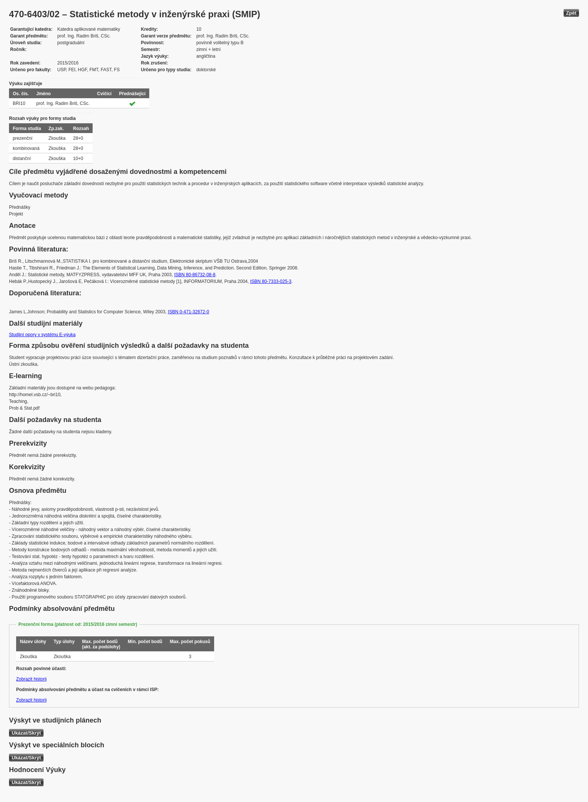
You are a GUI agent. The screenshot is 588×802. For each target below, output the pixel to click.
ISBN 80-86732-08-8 (194, 274)
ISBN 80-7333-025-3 (270, 281)
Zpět (571, 13)
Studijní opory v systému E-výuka (42, 334)
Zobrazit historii (31, 679)
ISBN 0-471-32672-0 (188, 311)
